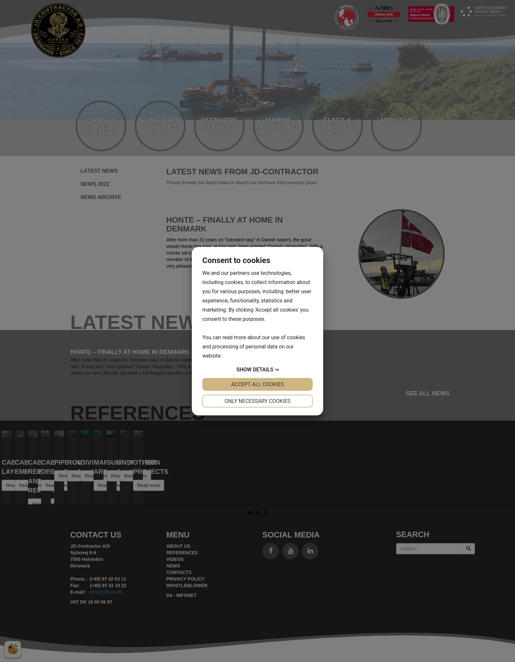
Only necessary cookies (258, 401)
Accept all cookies (257, 384)
